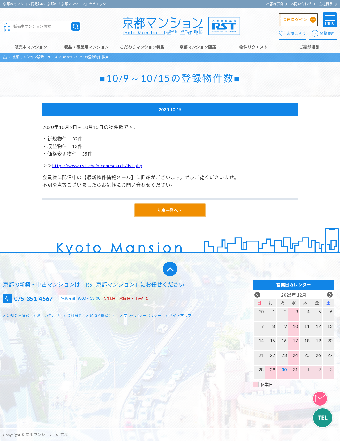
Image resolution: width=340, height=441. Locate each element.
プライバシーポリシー (142, 315)
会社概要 (326, 4)
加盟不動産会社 (103, 315)
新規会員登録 (18, 315)
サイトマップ (180, 315)
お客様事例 (274, 4)
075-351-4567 (38, 298)
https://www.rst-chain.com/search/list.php (100, 165)
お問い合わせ (301, 4)
